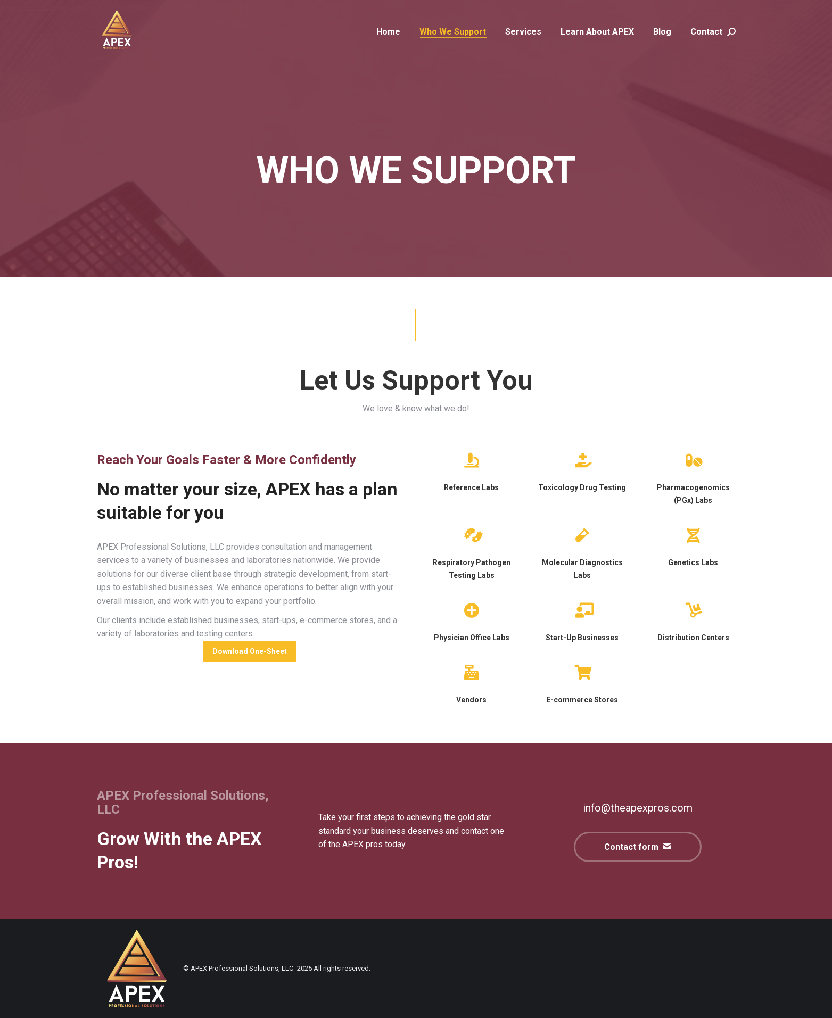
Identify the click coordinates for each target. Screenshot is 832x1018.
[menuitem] (388, 32)
